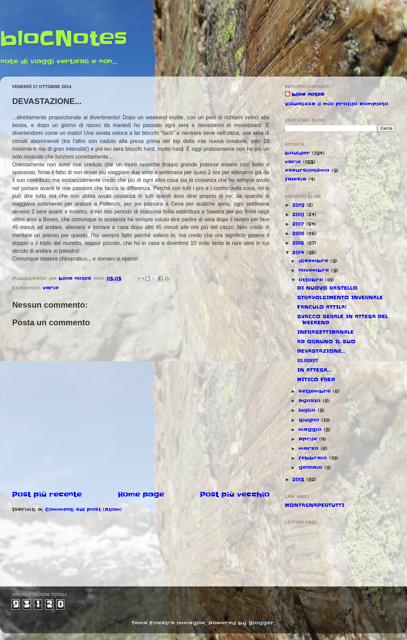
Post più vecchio (235, 494)
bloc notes (308, 94)
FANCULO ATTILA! (321, 307)
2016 (299, 233)
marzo (309, 448)
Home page (141, 494)
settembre (315, 391)
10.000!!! (307, 360)
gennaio (311, 467)
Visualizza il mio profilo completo (336, 104)
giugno (309, 420)
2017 (299, 224)
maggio (311, 429)
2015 (299, 243)
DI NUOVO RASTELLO (327, 288)
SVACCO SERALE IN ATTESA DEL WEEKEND (342, 319)
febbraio (313, 458)
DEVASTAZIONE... (321, 351)
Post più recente (47, 494)
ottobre (311, 279)
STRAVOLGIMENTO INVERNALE (340, 297)
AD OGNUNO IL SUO (326, 341)
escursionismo (307, 170)
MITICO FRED (316, 379)
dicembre (314, 260)
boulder (297, 153)
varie (51, 288)
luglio (307, 410)
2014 (299, 252)
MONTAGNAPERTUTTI (314, 505)
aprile (308, 439)
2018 (299, 214)
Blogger (261, 623)
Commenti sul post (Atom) (83, 509)
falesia (295, 179)
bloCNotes (63, 39)
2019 (299, 205)
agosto (310, 400)
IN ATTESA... (314, 370)
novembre (314, 270)
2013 (299, 479)
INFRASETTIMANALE (325, 332)
